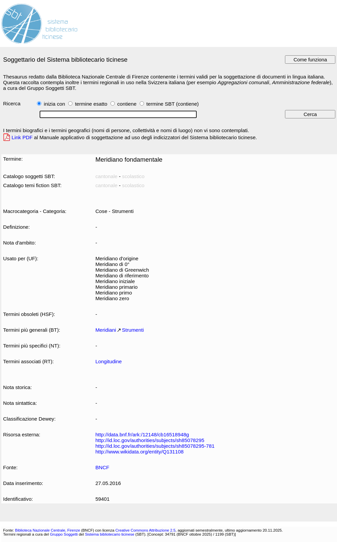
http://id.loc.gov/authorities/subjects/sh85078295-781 (154, 446)
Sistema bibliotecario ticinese (109, 534)
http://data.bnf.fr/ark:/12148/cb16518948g (142, 434)
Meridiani (105, 330)
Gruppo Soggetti (64, 534)
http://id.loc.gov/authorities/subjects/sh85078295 (149, 440)
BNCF (102, 467)
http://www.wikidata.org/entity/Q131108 (139, 451)
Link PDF (22, 137)
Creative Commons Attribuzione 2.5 (145, 530)
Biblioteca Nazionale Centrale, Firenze (47, 530)
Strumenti (133, 330)
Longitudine (108, 361)
